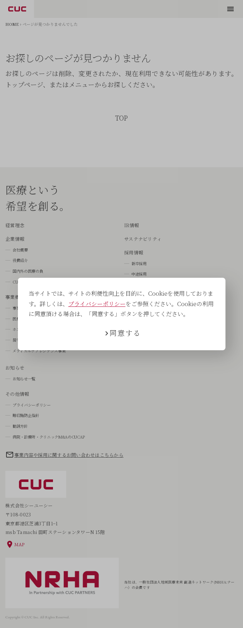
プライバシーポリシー (97, 304)
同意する (125, 333)
